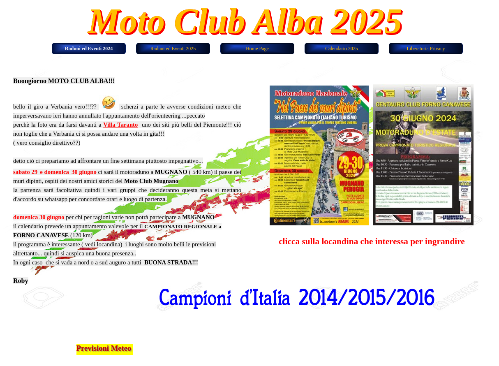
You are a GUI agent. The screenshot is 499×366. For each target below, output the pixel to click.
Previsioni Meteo (104, 348)
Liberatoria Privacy (426, 48)
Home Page (257, 48)
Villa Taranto (120, 124)
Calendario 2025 (341, 48)
